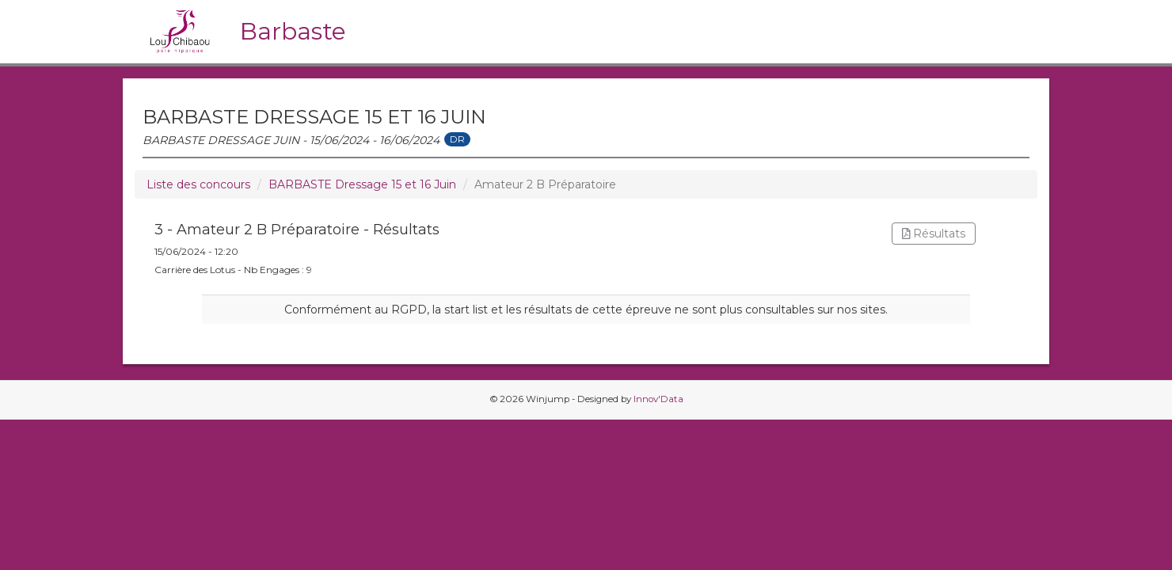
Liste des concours (198, 184)
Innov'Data (658, 399)
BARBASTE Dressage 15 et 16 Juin (362, 184)
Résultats (934, 233)
